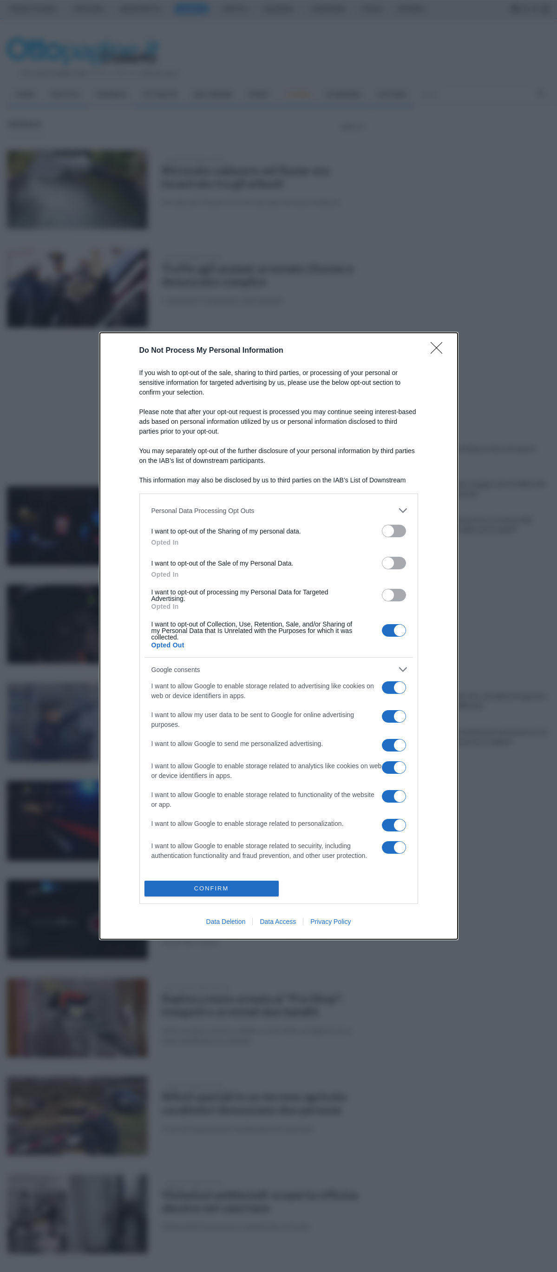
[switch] (394, 531)
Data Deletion (226, 921)
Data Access (278, 921)
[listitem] (278, 510)
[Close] (439, 351)
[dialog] (279, 636)
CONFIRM (211, 888)
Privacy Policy (330, 921)
